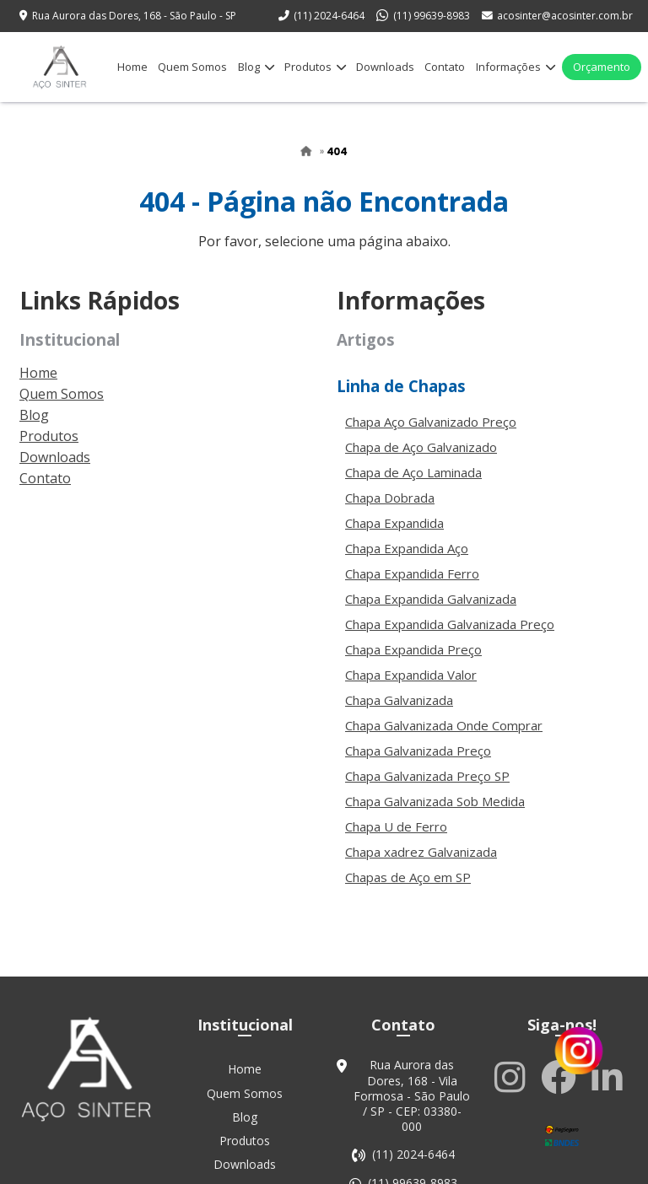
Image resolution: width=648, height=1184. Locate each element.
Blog (256, 66)
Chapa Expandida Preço (413, 662)
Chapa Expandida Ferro (412, 586)
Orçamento (601, 66)
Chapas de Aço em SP (408, 889)
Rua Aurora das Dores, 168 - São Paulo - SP (134, 15)
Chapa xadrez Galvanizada (421, 864)
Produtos (315, 66)
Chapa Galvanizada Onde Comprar (444, 737)
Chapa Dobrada (390, 510)
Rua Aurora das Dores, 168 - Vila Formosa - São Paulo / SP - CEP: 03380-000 (412, 1112)
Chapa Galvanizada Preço (418, 763)
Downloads (385, 66)
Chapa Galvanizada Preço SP (427, 788)
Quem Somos (192, 66)
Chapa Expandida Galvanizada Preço (449, 636)
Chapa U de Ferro (396, 839)
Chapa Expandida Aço (406, 560)
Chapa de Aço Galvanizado (421, 459)
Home (132, 66)
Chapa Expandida (394, 535)
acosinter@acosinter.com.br (565, 15)
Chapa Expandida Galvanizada (430, 611)
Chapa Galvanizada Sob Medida (435, 813)
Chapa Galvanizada (399, 712)
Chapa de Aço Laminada (413, 484)
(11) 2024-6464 (329, 15)
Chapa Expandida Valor (411, 687)
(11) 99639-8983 (431, 15)
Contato (444, 66)
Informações (515, 66)
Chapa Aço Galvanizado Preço (430, 434)
